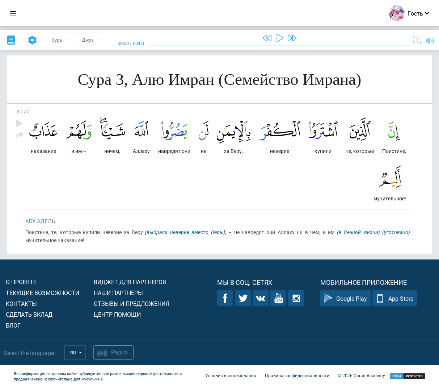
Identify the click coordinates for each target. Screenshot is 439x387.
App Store (394, 298)
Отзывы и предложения (131, 303)
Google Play (345, 298)
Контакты (21, 303)
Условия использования (230, 375)
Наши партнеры (118, 292)
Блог (13, 325)
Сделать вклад (29, 314)
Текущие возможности (42, 292)
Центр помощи (117, 314)
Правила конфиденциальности (297, 375)
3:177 (22, 111)
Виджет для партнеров (130, 282)
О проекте (21, 282)
